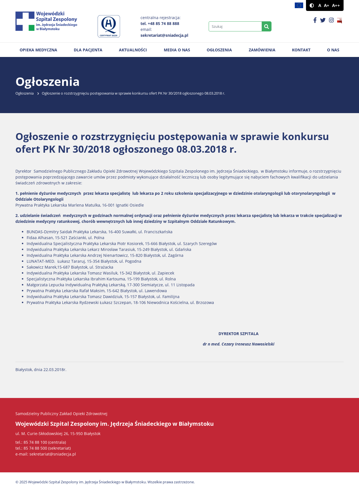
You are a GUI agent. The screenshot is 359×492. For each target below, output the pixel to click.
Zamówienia (262, 49)
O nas (333, 49)
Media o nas (177, 49)
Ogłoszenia (219, 49)
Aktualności (133, 49)
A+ (326, 5)
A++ (336, 5)
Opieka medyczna (38, 49)
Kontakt (301, 49)
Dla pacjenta (88, 49)
